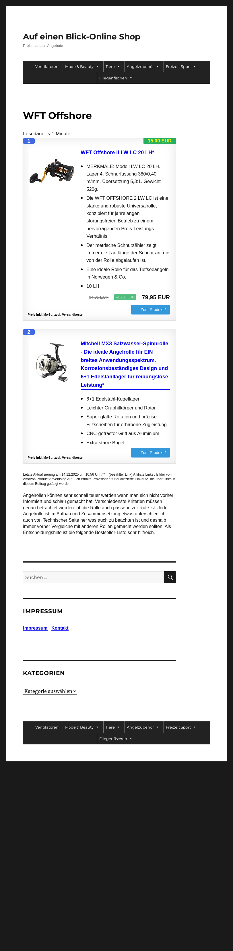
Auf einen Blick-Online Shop (81, 36)
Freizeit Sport (181, 66)
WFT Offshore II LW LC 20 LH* (117, 152)
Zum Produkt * (153, 309)
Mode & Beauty (82, 66)
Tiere (113, 66)
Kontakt (60, 628)
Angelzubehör (143, 66)
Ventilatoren (47, 66)
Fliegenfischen (116, 78)
